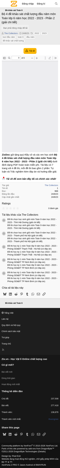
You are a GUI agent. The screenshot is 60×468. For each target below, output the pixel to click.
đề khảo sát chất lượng (13, 40)
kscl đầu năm (9, 37)
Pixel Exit (16, 456)
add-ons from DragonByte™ (41, 448)
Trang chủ (6, 343)
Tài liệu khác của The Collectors (20, 214)
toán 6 (21, 37)
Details (42, 451)
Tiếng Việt (7, 313)
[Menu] (4, 3)
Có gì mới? (8, 364)
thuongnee (53, 419)
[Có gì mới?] (50, 3)
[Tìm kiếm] (56, 3)
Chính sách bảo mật (11, 331)
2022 (37, 33)
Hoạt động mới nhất (11, 384)
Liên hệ (5, 319)
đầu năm (30, 37)
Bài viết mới (7, 372)
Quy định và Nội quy (11, 325)
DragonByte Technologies (25, 451)
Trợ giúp (5, 337)
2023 (44, 33)
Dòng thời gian (8, 378)
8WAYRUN (41, 465)
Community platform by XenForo (30, 445)
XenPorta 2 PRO (9, 465)
